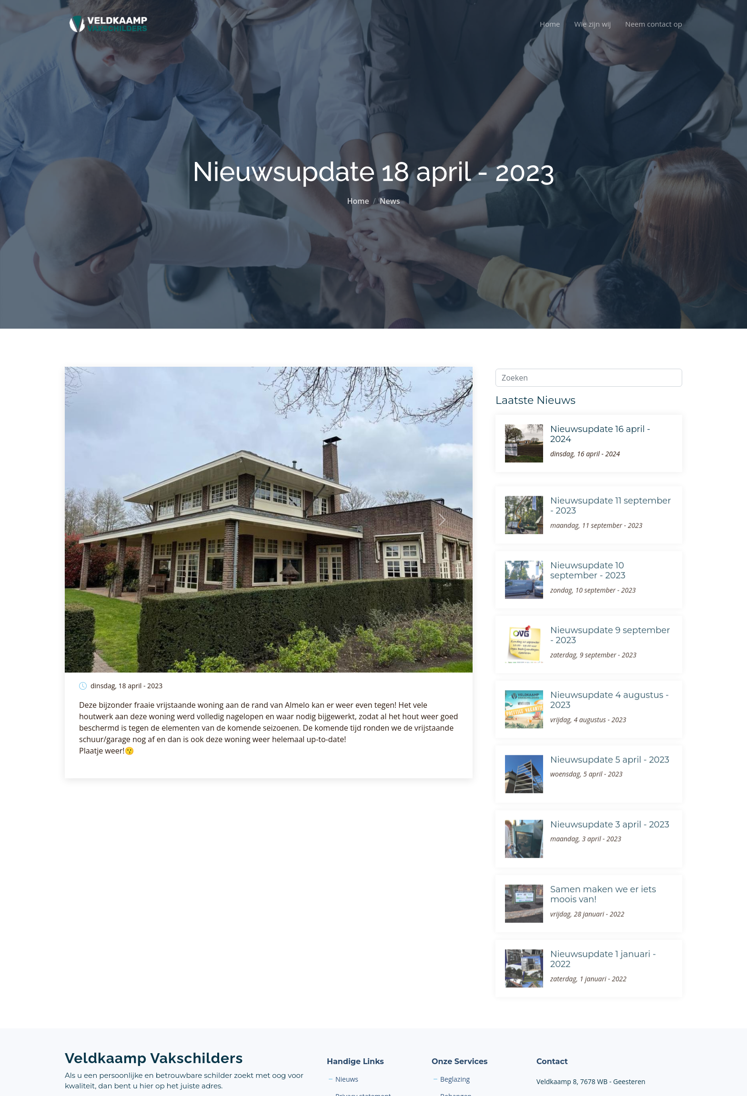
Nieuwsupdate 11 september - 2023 (610, 523)
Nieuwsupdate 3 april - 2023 (609, 841)
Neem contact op (653, 24)
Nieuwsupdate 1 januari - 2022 (603, 976)
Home (550, 24)
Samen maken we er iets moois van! (603, 911)
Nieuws (346, 1079)
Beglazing (455, 1079)
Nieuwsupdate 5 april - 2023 (609, 777)
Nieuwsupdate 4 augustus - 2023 (609, 717)
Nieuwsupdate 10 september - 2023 (588, 587)
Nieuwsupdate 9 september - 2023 (610, 652)
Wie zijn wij (592, 24)
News (390, 201)
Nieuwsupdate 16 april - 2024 (600, 434)
